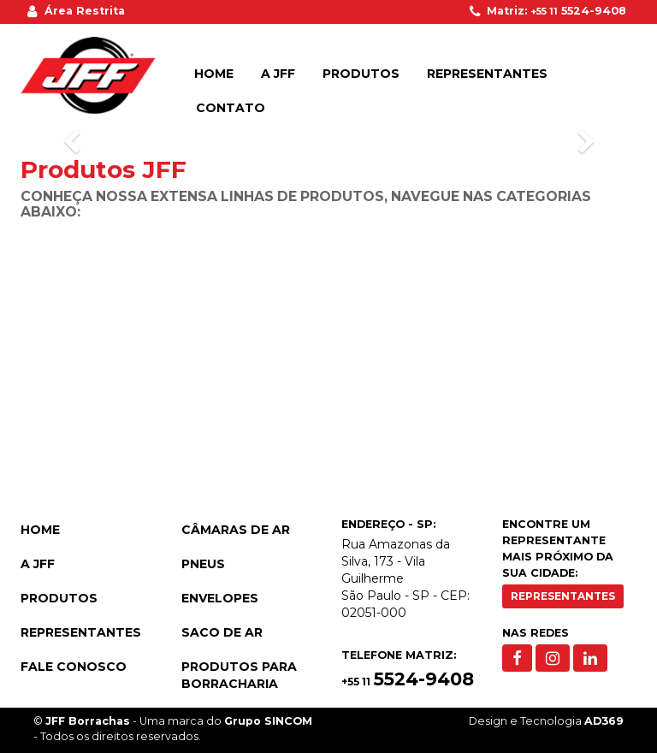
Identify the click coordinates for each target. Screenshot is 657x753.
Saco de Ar (222, 632)
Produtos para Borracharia (239, 675)
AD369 (604, 720)
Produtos (361, 73)
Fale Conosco (74, 666)
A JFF (278, 73)
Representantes (487, 73)
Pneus (203, 564)
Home (214, 73)
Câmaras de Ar (235, 529)
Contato (230, 108)
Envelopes (219, 598)
